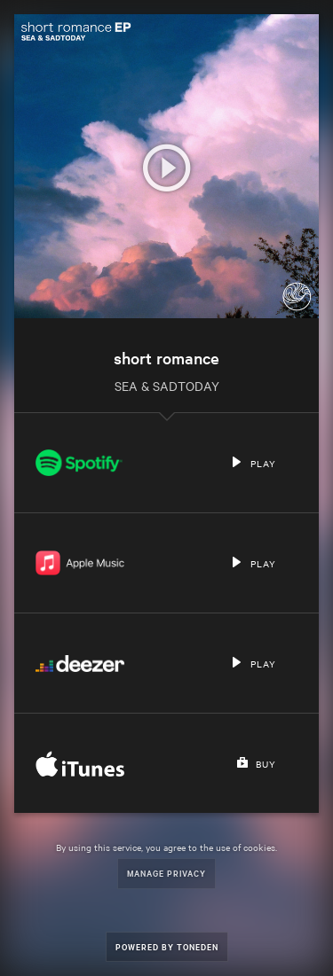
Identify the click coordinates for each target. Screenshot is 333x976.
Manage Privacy (166, 872)
